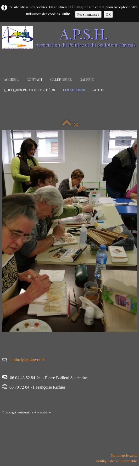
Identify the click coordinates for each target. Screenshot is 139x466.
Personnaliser (88, 14)
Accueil (11, 79)
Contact (34, 79)
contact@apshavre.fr (27, 359)
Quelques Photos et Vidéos (29, 90)
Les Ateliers (74, 90)
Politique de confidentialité (116, 461)
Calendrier (61, 79)
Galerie (87, 79)
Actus (98, 90)
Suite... (67, 14)
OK (108, 14)
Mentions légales (123, 455)
